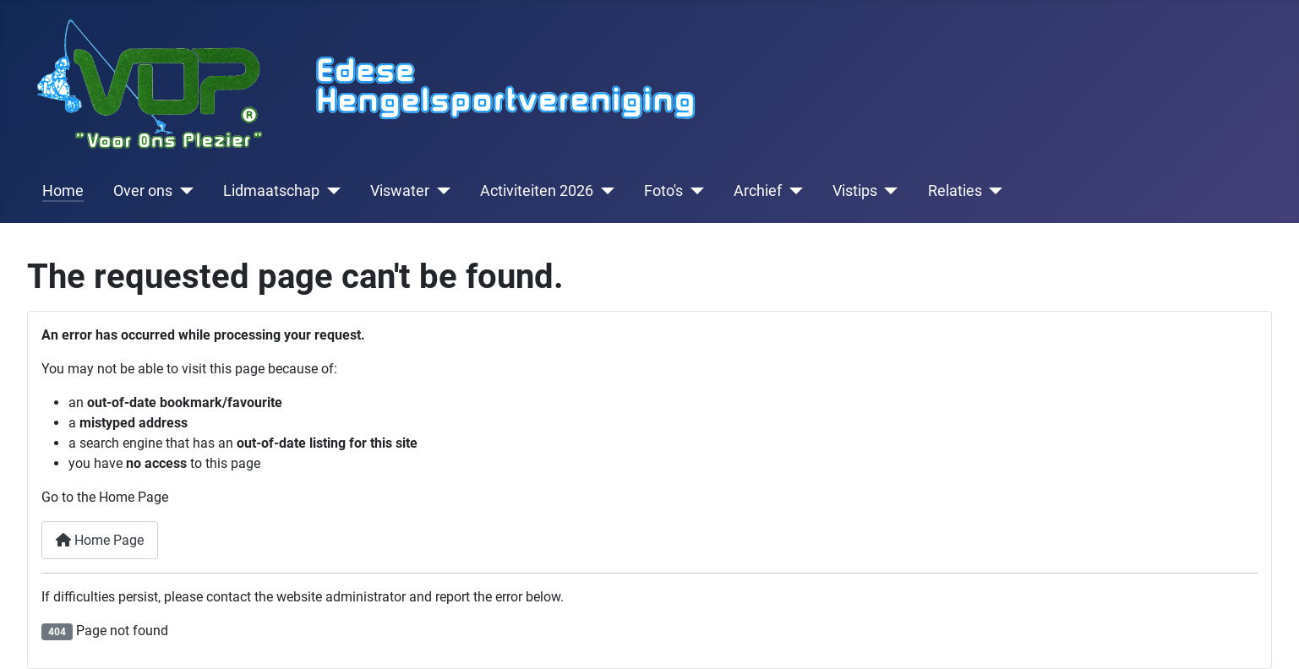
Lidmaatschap (271, 190)
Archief (758, 190)
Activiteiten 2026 (536, 190)
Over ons (142, 190)
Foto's (663, 190)
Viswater (399, 190)
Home (63, 190)
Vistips (854, 190)
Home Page (100, 540)
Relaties (955, 190)
